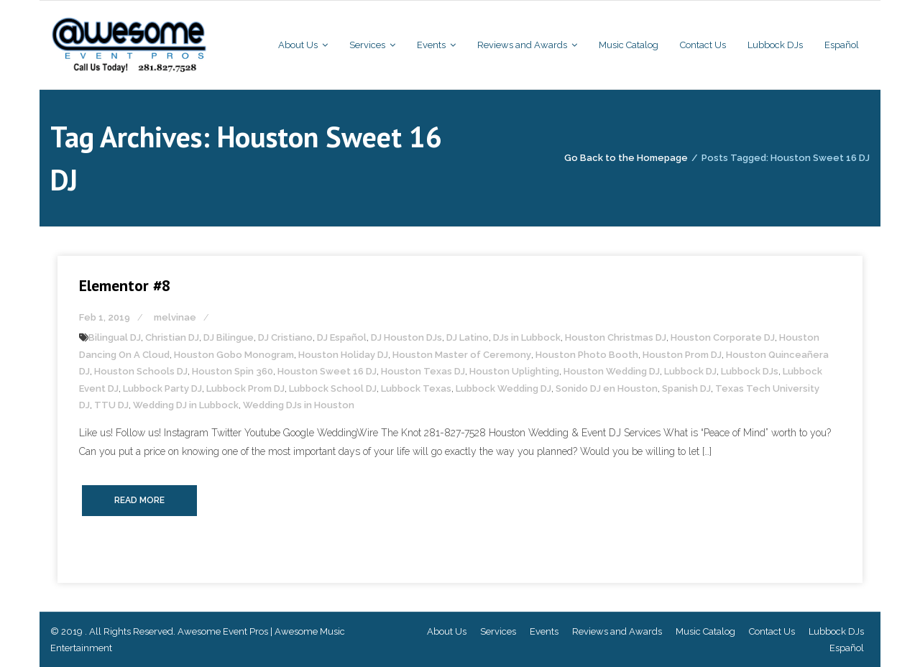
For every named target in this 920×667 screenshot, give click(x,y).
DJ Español (342, 337)
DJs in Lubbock (527, 337)
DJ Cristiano (285, 337)
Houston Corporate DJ (723, 337)
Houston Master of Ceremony (461, 354)
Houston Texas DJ (423, 371)
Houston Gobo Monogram (234, 354)
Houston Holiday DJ (343, 354)
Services (498, 631)
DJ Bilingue (228, 337)
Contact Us (772, 631)
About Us (446, 631)
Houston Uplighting (514, 371)
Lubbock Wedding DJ (503, 388)
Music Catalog (705, 631)
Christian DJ (172, 337)
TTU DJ (111, 405)
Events (544, 631)
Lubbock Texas (416, 388)
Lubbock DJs (749, 371)
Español (846, 648)
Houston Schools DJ (141, 371)
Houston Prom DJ (682, 354)
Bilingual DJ (114, 337)
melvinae (175, 317)
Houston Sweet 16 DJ (327, 371)
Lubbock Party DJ (162, 388)
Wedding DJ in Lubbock (186, 405)
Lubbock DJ (690, 371)
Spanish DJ (686, 388)
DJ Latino (467, 337)
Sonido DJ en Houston (607, 388)
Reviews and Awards (617, 631)
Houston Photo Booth (586, 354)
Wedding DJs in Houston (298, 405)
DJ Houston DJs (406, 337)
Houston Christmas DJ (615, 337)
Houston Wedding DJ (612, 371)
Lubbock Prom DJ (245, 388)
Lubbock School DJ (333, 388)
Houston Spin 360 (232, 371)
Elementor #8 (124, 285)
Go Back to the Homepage (626, 157)
